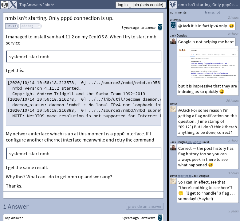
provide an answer (145, 206)
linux (10, 25)
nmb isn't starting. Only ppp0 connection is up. (59, 17)
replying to (184, 176)
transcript (212, 12)
